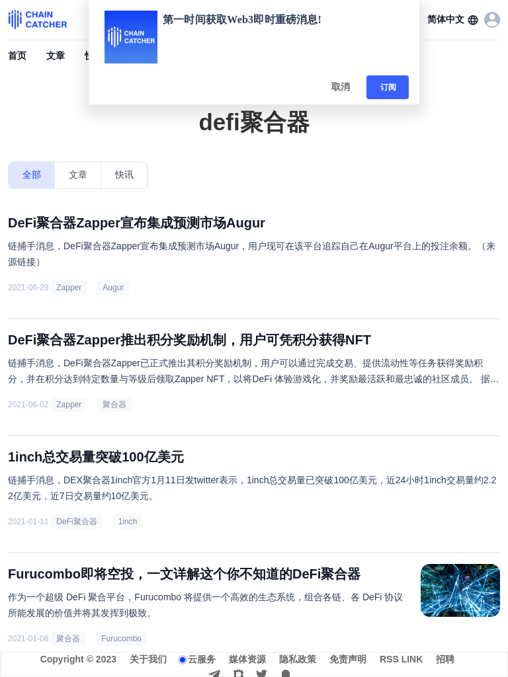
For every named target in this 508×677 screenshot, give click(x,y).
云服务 (202, 659)
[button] (452, 20)
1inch (128, 521)
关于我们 (148, 659)
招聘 (445, 659)
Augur (113, 287)
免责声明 (347, 659)
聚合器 (114, 404)
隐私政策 (297, 659)
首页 (17, 55)
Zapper (68, 287)
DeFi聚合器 (76, 521)
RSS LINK (401, 659)
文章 (55, 55)
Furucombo (121, 638)
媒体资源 (247, 659)
